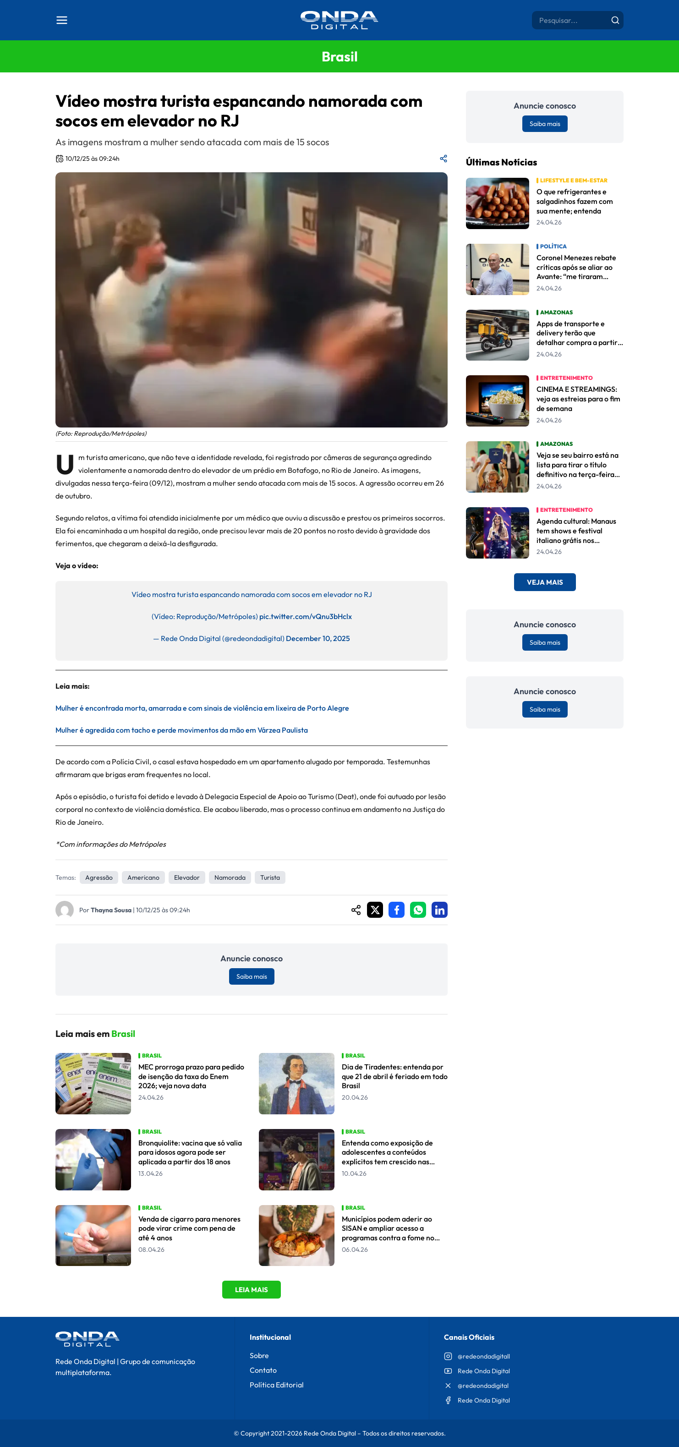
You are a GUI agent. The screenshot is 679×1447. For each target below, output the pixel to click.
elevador (187, 877)
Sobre (259, 1355)
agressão (99, 877)
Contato (263, 1370)
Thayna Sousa (111, 910)
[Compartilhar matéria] (443, 158)
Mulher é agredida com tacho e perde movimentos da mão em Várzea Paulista (181, 729)
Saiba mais (251, 976)
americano (143, 877)
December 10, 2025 (318, 638)
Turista (270, 877)
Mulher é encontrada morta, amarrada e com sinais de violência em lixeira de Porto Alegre (202, 708)
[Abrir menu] (61, 20)
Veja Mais (545, 582)
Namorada (230, 877)
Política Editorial (277, 1384)
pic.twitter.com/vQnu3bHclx (305, 616)
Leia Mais (251, 1289)
